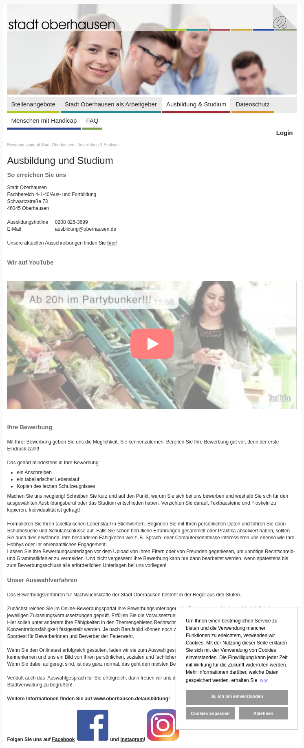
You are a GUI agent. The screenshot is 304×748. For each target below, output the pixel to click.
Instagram (132, 739)
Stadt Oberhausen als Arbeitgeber (111, 104)
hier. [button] (264, 681)
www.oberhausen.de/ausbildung (130, 699)
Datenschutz (252, 104)
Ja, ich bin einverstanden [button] (236, 696)
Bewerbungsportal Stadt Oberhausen (41, 145)
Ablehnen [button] (263, 713)
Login (284, 132)
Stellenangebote (33, 104)
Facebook (63, 739)
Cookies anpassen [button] (210, 713)
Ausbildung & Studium (196, 104)
